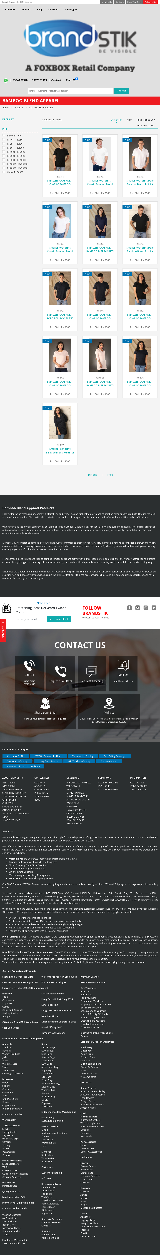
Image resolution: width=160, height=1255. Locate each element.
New (129, 119)
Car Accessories (88, 1233)
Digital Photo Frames (52, 1197)
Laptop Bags (48, 1044)
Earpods (84, 1126)
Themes (26, 9)
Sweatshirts (8, 1067)
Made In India (48, 1231)
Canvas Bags (48, 1047)
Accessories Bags (50, 1064)
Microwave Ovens (11, 1225)
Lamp (44, 1143)
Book (83, 1067)
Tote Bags (46, 1103)
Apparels (7, 1041)
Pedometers (86, 1166)
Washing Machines (11, 1211)
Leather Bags (48, 1083)
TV (3, 1208)
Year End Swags (10, 1024)
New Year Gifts (49, 1013)
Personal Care (9, 1182)
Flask (5, 1092)
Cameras (6, 1138)
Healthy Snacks (10, 1010)
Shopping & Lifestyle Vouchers (95, 1001)
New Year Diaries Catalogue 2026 (20, 979)
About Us (39, 783)
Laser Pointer (87, 1145)
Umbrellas (46, 1152)
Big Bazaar (46, 1210)
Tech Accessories (11, 1122)
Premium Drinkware (12, 1105)
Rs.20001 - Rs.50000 (17, 168)
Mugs (5, 1079)
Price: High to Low (146, 119)
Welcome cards (88, 1073)
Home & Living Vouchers (92, 1014)
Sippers (6, 1082)
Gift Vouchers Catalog (79, 758)
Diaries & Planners (89, 1064)
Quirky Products (11, 1188)
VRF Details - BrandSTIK (73, 785)
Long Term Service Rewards (56, 1007)
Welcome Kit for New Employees (59, 973)
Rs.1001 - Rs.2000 (16, 151)
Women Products (11, 1050)
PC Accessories (88, 1138)
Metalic (84, 1195)
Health (84, 1159)
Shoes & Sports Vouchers (93, 1007)
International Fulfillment (14, 1240)
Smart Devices (88, 1085)
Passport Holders (89, 1220)
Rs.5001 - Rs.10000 (16, 159)
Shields (84, 1198)
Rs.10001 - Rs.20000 (17, 163)
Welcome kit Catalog (82, 753)
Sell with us (41, 793)
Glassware (7, 1089)
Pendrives (7, 1152)
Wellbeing (85, 1179)
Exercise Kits (86, 1169)
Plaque (83, 1201)
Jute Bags (46, 1073)
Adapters (85, 1213)
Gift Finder (9, 796)
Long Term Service (48, 758)
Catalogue (71, 9)
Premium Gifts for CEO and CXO (23, 763)
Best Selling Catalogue (115, 753)
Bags (44, 1041)
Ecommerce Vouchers (91, 998)
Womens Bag (48, 1086)
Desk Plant (86, 1154)
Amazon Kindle (88, 1104)
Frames (45, 1133)
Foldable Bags (48, 1093)
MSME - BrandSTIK (77, 793)
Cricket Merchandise (52, 990)
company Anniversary (53, 1029)
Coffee (5, 1003)
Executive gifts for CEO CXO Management (25, 985)
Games (84, 1033)
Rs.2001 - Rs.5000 (16, 155)
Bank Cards (86, 991)
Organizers (46, 1100)
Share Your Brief (134, 2)
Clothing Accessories (12, 1070)
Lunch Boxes (48, 1184)
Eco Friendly (47, 1114)
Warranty (72, 803)
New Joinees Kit (49, 1001)
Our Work (119, 2)
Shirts (5, 1064)
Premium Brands (109, 758)
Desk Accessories (50, 1123)
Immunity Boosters (90, 1173)
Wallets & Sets (9, 1060)
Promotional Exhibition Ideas (18, 1199)
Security (6, 1142)
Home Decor (48, 1203)
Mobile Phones (10, 1218)
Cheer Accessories (51, 1219)
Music (83, 1110)
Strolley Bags (48, 1054)
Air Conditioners (10, 1215)
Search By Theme (12, 786)
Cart (72, 80)
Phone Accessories (12, 1157)
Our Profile (41, 786)
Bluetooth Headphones (92, 1123)
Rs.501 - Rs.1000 (15, 147)
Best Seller (116, 119)
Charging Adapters (11, 1174)
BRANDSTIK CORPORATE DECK (15, 812)
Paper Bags (47, 1077)
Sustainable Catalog (17, 758)
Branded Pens (87, 1054)
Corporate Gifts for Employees (97, 1038)
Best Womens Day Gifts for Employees (23, 1035)
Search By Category (14, 793)
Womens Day (9, 1116)
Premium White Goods (14, 1205)
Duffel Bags (47, 1057)
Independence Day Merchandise (58, 1108)
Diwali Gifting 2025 (51, 1024)
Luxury (44, 1096)
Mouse (6, 1125)
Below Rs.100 (14, 135)
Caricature (47, 1164)
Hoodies (6, 1047)
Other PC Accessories (91, 1148)
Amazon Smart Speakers (92, 1091)
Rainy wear (46, 1158)
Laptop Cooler (9, 1129)
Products (10, 9)
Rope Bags (46, 1067)
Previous (92, 474)
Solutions (53, 9)
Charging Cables (10, 1167)
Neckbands (86, 1133)
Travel (83, 1210)
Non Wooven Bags (51, 1080)
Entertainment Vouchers (92, 1017)
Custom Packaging (51, 1169)
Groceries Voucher (89, 1024)
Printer (5, 1145)
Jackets (6, 1054)
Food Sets (46, 1190)
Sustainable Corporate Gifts (17, 973)
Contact (56, 80)
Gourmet (7, 990)
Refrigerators (9, 1221)
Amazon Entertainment (92, 1101)
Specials (45, 1228)
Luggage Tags (87, 1217)
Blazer (5, 1057)
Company (39, 779)
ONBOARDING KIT (12, 807)
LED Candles (47, 1187)
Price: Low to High (146, 125)
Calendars (85, 1057)
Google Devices (88, 1098)
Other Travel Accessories (93, 1223)
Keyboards (7, 1132)
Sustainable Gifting (52, 1117)
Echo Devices (87, 1094)
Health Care (8, 1179)
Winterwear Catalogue (53, 979)
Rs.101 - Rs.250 (14, 139)
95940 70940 (20, 80)
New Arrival (9, 783)
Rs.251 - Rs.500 (14, 143)
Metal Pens (86, 1047)
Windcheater (47, 1155)
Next (110, 474)
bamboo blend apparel (41, 107)
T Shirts (6, 1044)
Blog (39, 9)
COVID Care (86, 1176)
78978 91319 (39, 80)
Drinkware (7, 1076)
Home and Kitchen (11, 1228)
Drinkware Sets (10, 1095)
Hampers (7, 1013)
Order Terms (74, 810)
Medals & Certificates (91, 1204)
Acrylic (83, 1191)
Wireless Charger (10, 1135)
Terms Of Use (138, 786)
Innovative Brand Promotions (96, 1029)
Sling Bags (46, 1050)
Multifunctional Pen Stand (54, 1130)
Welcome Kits (150, 2)
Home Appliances (50, 1200)
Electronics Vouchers (90, 1004)
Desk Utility (47, 1136)
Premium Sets (48, 1139)
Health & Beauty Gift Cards (94, 1011)
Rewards (85, 1185)
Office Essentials (88, 1070)
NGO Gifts (86, 1079)
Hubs (83, 1142)
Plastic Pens (86, 1050)
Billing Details (75, 813)
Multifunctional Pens (90, 1060)
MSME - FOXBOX (75, 789)
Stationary (86, 1044)
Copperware (8, 1102)
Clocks (44, 1126)
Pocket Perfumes (50, 1234)
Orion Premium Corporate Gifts (58, 1018)
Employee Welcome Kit (14, 1237)
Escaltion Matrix (76, 806)
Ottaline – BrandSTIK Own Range (20, 1019)
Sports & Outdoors (51, 1216)
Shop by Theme (11, 817)
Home (5, 107)
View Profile (107, 2)
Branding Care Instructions (75, 819)
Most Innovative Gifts (14, 1194)
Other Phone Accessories (15, 1170)
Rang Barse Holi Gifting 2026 (57, 996)
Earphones (85, 1130)
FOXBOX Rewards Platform (48, 753)
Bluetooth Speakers (90, 1116)
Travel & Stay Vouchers (92, 1021)
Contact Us (137, 779)
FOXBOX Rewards (24, 2)
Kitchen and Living (51, 1181)
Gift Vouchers (87, 985)
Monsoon (46, 1148)
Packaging (72, 800)
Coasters (6, 1086)
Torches (84, 1226)
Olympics (46, 1222)
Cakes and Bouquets (12, 1006)
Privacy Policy (138, 783)
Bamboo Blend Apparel (92, 979)
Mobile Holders (10, 1160)
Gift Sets (46, 1175)
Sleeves (45, 1090)
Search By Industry (14, 789)
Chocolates (8, 997)
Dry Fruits (7, 1000)
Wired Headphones (90, 1120)
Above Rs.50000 (15, 172)
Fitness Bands (87, 1163)
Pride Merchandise (12, 1111)
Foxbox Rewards (108, 786)
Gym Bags (46, 1060)
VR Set (5, 1164)
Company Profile (15, 753)
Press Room (41, 789)
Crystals (84, 1188)
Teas (5, 993)
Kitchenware (47, 1207)
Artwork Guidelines (78, 796)
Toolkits (84, 1230)
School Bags (47, 1070)
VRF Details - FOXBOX (78, 779)
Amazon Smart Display (93, 1088)
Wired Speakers (88, 1113)
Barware (6, 1099)
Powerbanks (8, 1148)
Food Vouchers (88, 994)
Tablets (6, 1231)
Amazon (85, 988)
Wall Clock (46, 1194)
